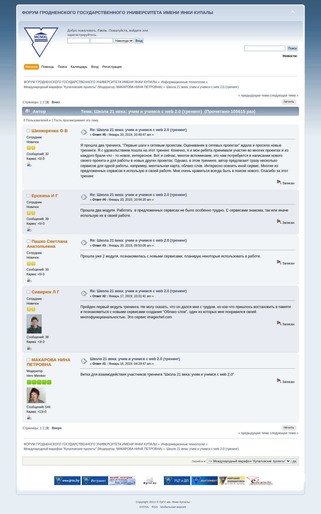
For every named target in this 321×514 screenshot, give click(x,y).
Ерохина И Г (44, 195)
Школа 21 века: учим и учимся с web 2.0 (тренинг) (135, 359)
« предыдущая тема (253, 95)
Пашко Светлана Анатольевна (47, 243)
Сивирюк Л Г (45, 291)
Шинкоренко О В (49, 130)
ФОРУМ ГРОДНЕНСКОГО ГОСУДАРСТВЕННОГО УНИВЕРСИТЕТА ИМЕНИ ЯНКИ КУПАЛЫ (117, 12)
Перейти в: (199, 461)
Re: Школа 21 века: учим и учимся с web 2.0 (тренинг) (138, 130)
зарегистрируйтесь (81, 35)
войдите (135, 30)
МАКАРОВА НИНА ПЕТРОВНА (138, 87)
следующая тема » (284, 95)
